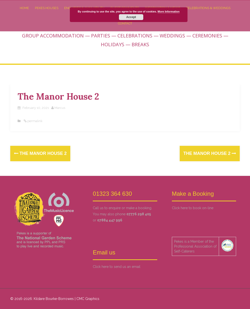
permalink (34, 121)
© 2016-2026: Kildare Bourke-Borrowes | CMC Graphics (54, 298)
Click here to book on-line (192, 208)
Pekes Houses (46, 8)
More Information (169, 11)
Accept (131, 17)
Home (24, 8)
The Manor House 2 (40, 153)
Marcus (59, 107)
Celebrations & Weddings (208, 8)
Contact (125, 23)
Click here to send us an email (116, 266)
